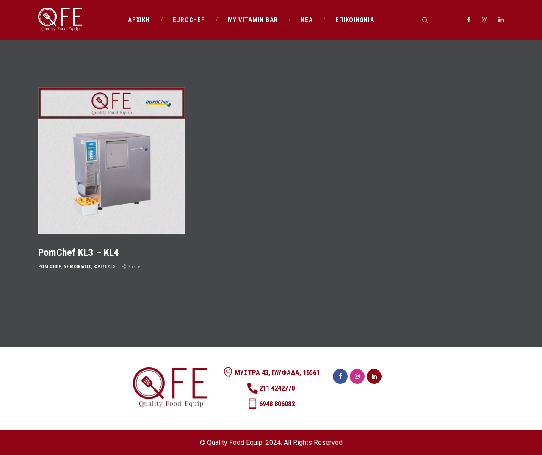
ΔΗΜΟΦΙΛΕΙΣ (77, 266)
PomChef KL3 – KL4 (78, 252)
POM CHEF (49, 266)
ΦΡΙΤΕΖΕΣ (105, 266)
